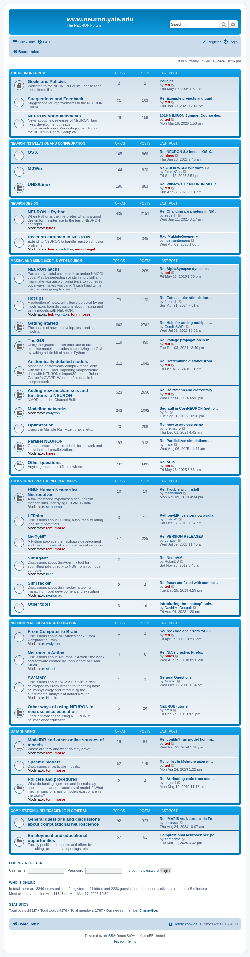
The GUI (36, 340)
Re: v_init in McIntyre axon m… (186, 761)
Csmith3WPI (175, 327)
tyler (49, 574)
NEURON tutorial (174, 706)
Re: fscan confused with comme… (189, 583)
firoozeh (171, 301)
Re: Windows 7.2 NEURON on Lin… (190, 184)
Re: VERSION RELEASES (181, 536)
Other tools (39, 604)
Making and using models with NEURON (46, 261)
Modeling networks (47, 408)
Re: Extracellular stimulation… (186, 298)
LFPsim (35, 515)
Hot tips (36, 298)
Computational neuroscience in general (49, 811)
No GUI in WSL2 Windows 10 (184, 168)
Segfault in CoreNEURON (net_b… (189, 408)
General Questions (176, 677)
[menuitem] (43, 42)
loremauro (173, 428)
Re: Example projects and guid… (188, 98)
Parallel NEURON (45, 441)
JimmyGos (173, 172)
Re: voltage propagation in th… (186, 340)
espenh (170, 215)
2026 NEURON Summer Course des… (192, 115)
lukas (169, 445)
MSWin (35, 168)
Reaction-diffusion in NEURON (59, 237)
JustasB (171, 519)
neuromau (54, 595)
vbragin (170, 540)
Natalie (51, 698)
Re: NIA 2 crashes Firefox (181, 652)
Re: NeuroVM (171, 557)
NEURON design (24, 203)
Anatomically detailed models (58, 361)
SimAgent (38, 558)
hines (169, 155)
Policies (167, 81)
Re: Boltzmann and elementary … (188, 390)
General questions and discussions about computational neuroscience (64, 822)
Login (14, 863)
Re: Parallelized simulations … (186, 441)
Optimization (41, 425)
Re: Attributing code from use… (187, 779)
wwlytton (66, 249)
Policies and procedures (52, 779)
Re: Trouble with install (179, 489)
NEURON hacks (44, 269)
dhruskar (172, 823)
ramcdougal (85, 249)
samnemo (54, 507)
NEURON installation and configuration (48, 143)
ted (167, 85)
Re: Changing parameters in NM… (189, 211)
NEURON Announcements (54, 116)
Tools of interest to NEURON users (44, 481)
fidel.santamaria (177, 240)
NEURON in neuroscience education (43, 623)
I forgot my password (142, 870)
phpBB (108, 935)
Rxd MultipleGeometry (179, 236)
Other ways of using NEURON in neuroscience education (60, 709)
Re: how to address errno (181, 424)
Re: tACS (167, 462)
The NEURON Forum (28, 73)
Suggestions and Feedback (55, 98)
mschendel (173, 493)
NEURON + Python (47, 211)
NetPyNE (37, 536)
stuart (50, 669)
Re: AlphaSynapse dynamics (184, 269)
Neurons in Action (46, 652)
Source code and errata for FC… (187, 631)
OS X (33, 152)
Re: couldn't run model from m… (187, 739)
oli (166, 412)
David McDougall (178, 608)
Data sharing (23, 731)
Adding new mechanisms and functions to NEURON (58, 393)
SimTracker (39, 583)
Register (34, 863)
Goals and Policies (47, 81)
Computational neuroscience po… (189, 835)
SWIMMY (37, 677)
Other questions (44, 462)
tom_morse (80, 314)
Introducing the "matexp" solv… (187, 604)
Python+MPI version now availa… (188, 515)
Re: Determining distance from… (187, 361)
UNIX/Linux (39, 184)
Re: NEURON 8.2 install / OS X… (187, 152)
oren (168, 710)
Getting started (43, 323)
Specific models (44, 762)
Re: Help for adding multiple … (186, 323)
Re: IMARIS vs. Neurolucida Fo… (188, 819)
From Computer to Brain (52, 631)
